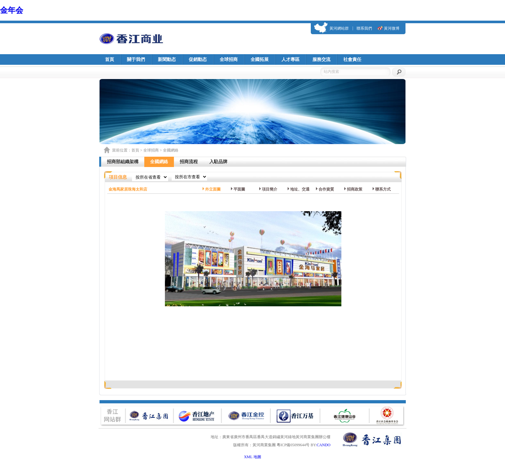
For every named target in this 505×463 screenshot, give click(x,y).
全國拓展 (260, 59)
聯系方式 (383, 189)
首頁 (109, 59)
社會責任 (352, 59)
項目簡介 (269, 189)
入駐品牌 (218, 161)
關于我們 (136, 59)
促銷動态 (198, 59)
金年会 (11, 10)
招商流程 (189, 161)
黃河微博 (391, 28)
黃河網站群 (339, 28)
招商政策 (354, 189)
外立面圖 (213, 189)
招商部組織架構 (122, 161)
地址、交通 (300, 189)
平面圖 (239, 189)
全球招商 (229, 59)
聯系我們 (364, 28)
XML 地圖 (252, 457)
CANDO (323, 445)
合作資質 (326, 189)
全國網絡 (159, 161)
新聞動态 (167, 59)
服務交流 (321, 59)
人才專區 (290, 59)
